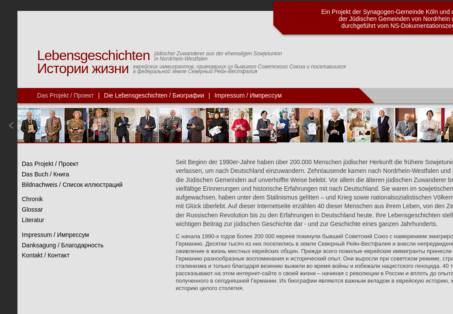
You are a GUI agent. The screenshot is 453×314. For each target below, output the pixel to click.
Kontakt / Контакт (46, 255)
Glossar (32, 209)
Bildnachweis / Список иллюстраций (72, 184)
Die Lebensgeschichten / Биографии (154, 95)
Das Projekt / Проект (65, 95)
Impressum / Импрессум (248, 95)
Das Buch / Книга (45, 174)
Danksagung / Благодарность (63, 245)
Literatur (33, 219)
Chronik (32, 199)
